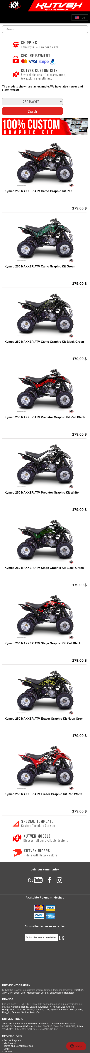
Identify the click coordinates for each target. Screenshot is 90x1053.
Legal (7, 1048)
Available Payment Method (45, 897)
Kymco (54, 1009)
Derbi (79, 1009)
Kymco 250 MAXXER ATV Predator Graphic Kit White (42, 492)
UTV (10, 992)
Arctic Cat (35, 1012)
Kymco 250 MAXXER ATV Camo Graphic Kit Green (40, 266)
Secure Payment (12, 1040)
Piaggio (6, 1012)
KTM (52, 1006)
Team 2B (7, 1023)
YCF (22, 1009)
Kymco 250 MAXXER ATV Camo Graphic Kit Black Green (44, 341)
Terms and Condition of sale (18, 1046)
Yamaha (15, 1006)
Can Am (38, 1009)
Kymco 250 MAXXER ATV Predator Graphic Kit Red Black (45, 417)
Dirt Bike (78, 990)
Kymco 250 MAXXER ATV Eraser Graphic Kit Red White (43, 794)
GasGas (60, 1006)
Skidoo (25, 1012)
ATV (4, 992)
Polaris (29, 1009)
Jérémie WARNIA (23, 1026)
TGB (46, 1009)
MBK (72, 1009)
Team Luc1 (45, 1023)
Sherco (70, 1006)
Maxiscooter (33, 992)
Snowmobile (56, 992)
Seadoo (16, 1012)
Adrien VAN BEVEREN (25, 1023)
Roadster (69, 992)
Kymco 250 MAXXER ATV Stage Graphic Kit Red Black (43, 643)
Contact (8, 1051)
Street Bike (20, 992)
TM (17, 1009)
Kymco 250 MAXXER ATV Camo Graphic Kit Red (38, 191)
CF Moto (64, 1009)
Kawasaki (43, 1006)
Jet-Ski (44, 992)
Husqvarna (8, 1009)
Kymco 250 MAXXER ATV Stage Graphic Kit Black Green (44, 567)
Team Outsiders (60, 1023)
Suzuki (33, 1006)
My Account (10, 1043)
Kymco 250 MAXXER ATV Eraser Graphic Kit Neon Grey (44, 718)
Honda (24, 1006)
